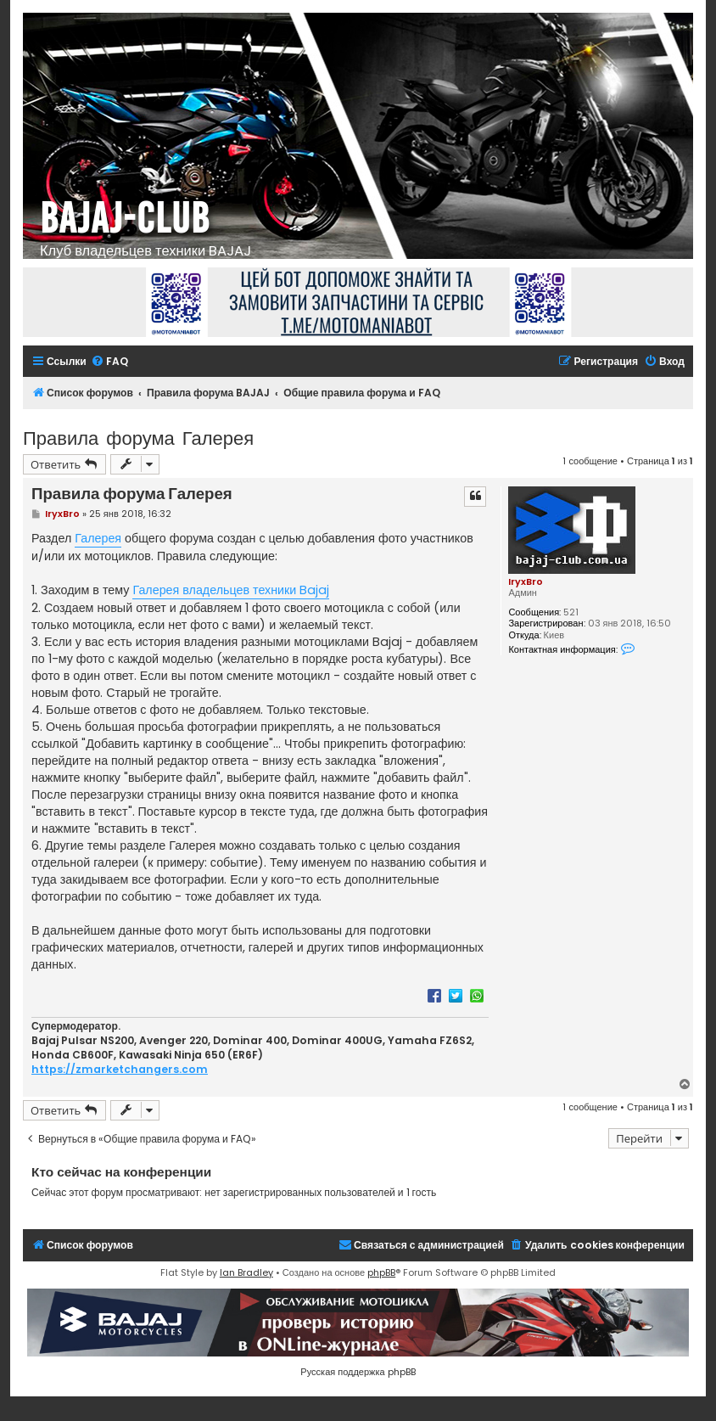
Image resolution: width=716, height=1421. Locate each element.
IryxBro (525, 581)
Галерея (98, 538)
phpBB (381, 1272)
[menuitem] (109, 362)
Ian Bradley (246, 1272)
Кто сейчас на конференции (121, 1172)
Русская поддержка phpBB (357, 1372)
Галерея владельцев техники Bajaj (230, 589)
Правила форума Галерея (138, 437)
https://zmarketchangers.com (119, 1069)
